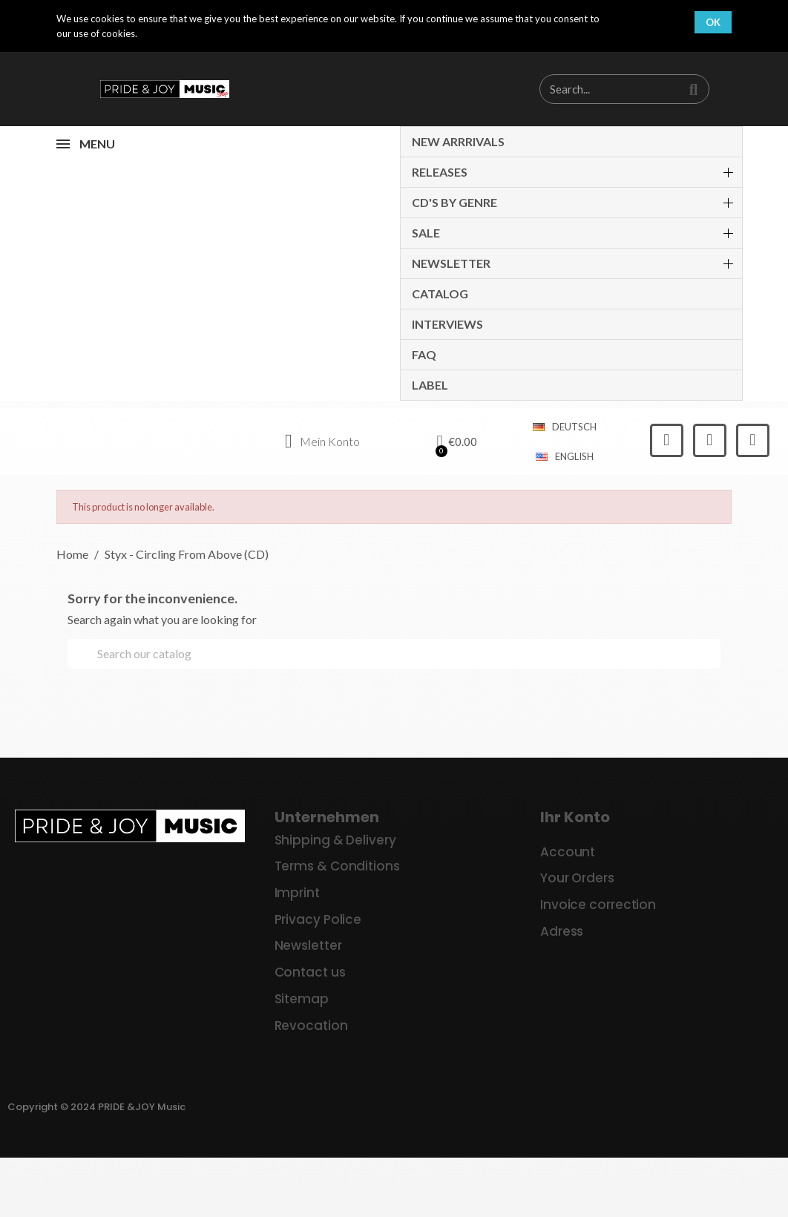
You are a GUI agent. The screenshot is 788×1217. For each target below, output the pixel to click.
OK (713, 22)
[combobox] (602, 89)
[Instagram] (709, 440)
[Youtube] (752, 440)
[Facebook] (666, 440)
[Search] (394, 654)
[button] (457, 441)
